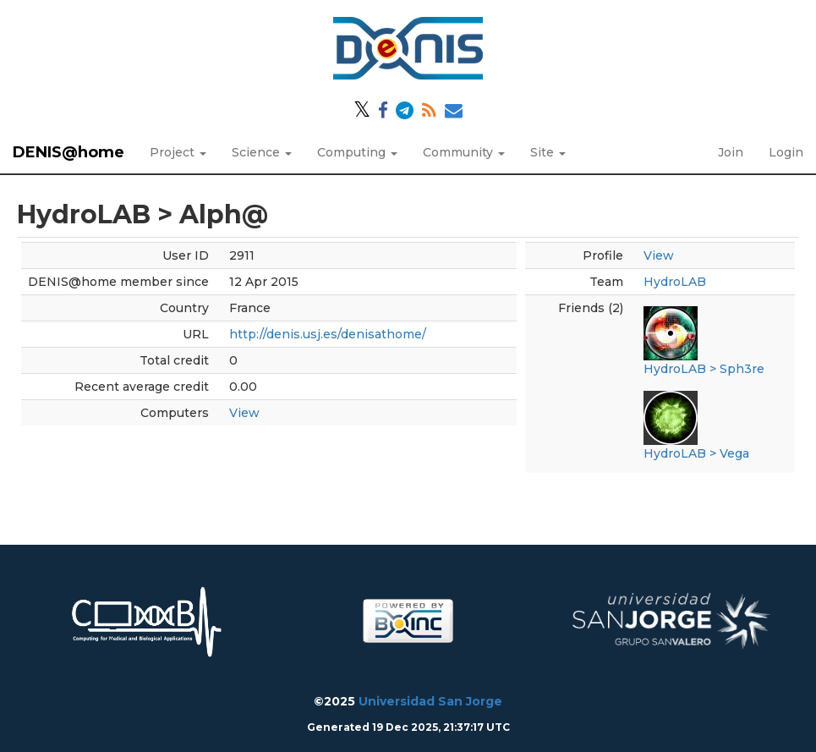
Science (262, 152)
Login (786, 152)
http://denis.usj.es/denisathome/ (327, 334)
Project (178, 152)
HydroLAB (674, 281)
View (244, 412)
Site (548, 152)
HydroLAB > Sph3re (703, 368)
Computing (357, 152)
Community (464, 152)
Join (730, 152)
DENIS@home (68, 152)
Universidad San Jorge (430, 701)
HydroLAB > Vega (696, 453)
